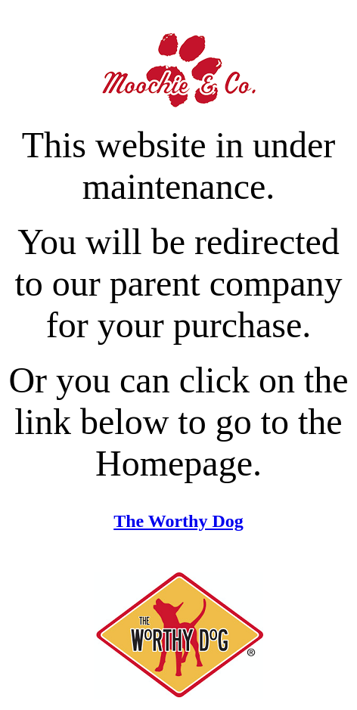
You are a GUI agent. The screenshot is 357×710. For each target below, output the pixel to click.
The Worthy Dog (178, 521)
